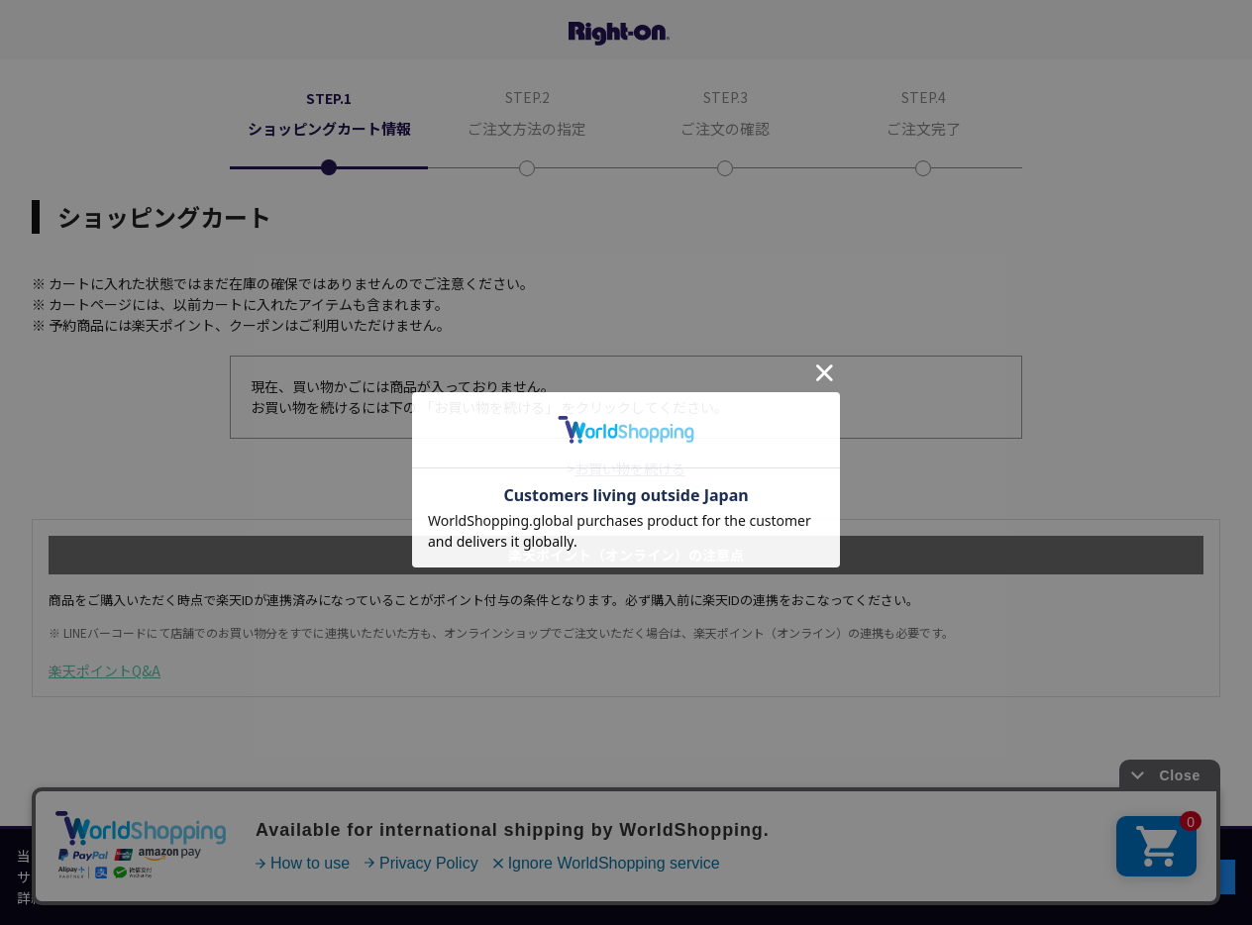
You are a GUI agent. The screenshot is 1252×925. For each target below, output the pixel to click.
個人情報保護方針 (169, 897)
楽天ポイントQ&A (104, 670)
